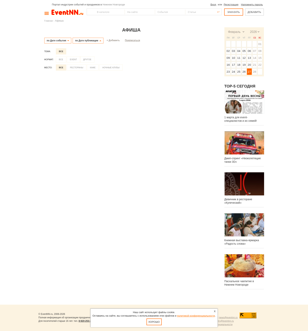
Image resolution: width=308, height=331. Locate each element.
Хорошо (154, 321)
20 (249, 64)
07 (254, 51)
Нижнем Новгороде (113, 4)
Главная (48, 20)
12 (244, 57)
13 (249, 57)
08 (260, 51)
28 (254, 71)
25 (238, 71)
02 (228, 51)
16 (228, 64)
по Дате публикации (86, 40)
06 (249, 51)
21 (254, 64)
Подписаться (132, 40)
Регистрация (231, 4)
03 (233, 51)
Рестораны (76, 67)
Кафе (93, 67)
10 (233, 57)
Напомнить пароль (252, 4)
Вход (213, 4)
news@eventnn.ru (228, 317)
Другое (87, 59)
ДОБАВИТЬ (254, 12)
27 (249, 71)
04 (238, 51)
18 (238, 64)
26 (244, 71)
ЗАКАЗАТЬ (233, 12)
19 (244, 64)
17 (233, 64)
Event (73, 59)
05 (244, 51)
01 (260, 44)
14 (254, 57)
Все (61, 51)
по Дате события (56, 40)
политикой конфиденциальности (196, 315)
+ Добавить (113, 40)
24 (233, 71)
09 (228, 57)
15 (260, 57)
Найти (90, 12)
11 (238, 57)
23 (228, 71)
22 (260, 64)
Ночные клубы (110, 67)
